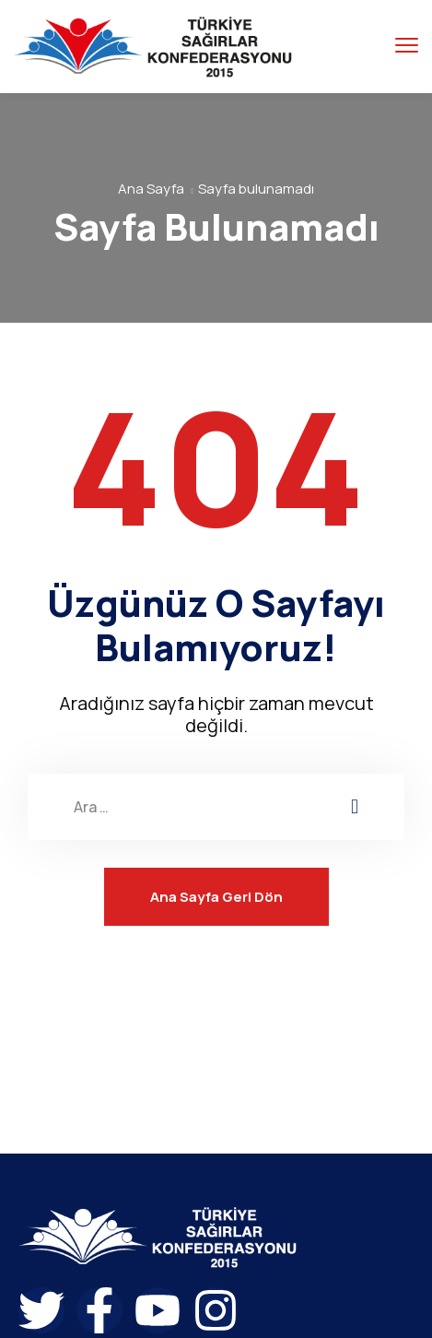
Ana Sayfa (151, 188)
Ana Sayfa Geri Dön (216, 896)
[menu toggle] (406, 45)
